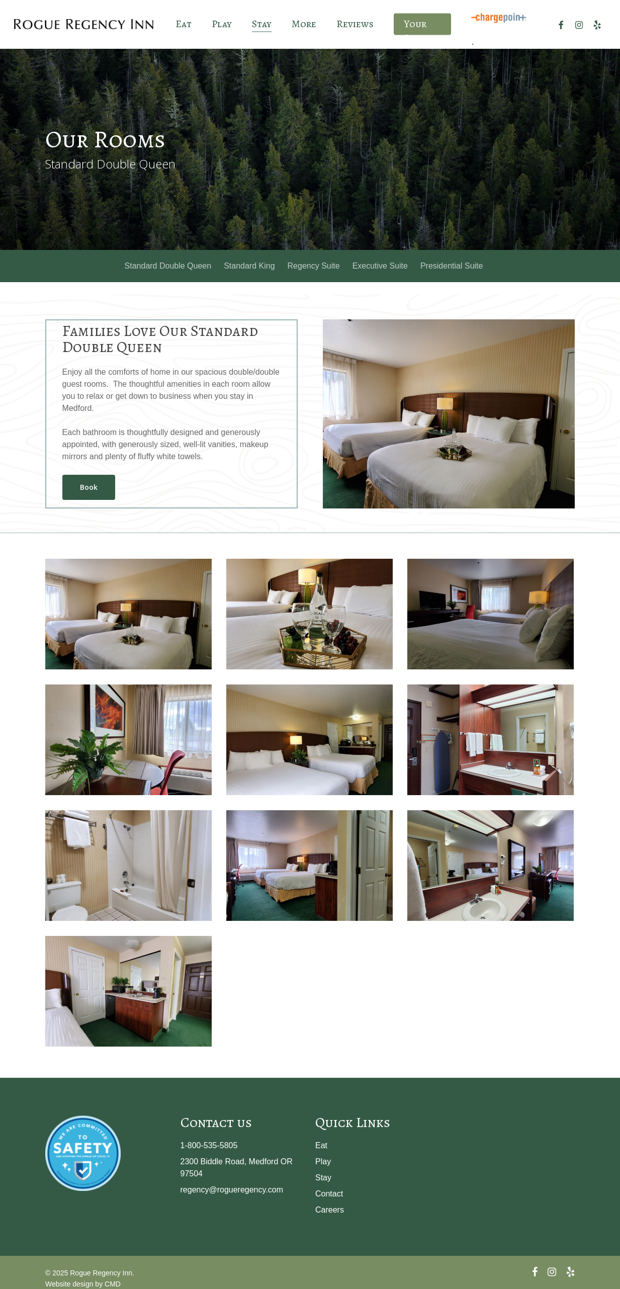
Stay (323, 1177)
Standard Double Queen (168, 266)
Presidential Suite (451, 266)
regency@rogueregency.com (232, 1189)
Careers (329, 1210)
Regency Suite (314, 266)
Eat (321, 1145)
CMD (113, 1284)
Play (323, 1161)
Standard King (249, 266)
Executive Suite (380, 266)
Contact (329, 1193)
